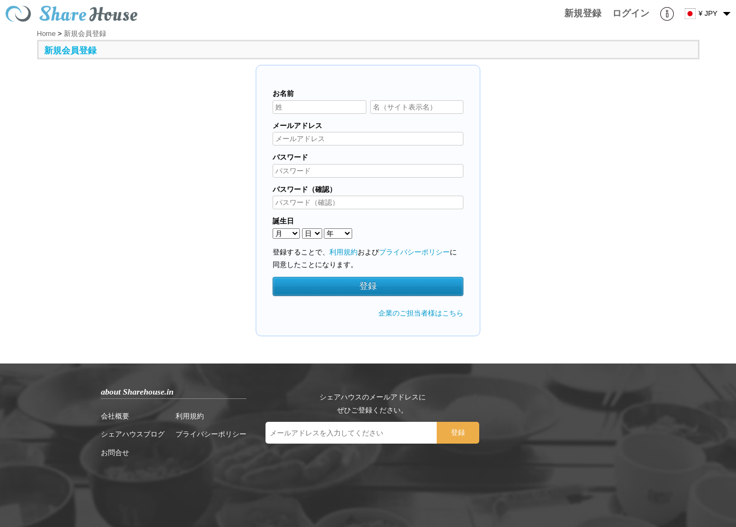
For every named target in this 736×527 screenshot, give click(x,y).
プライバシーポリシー (414, 252)
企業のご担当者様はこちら (420, 313)
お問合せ (115, 453)
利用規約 (343, 252)
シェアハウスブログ (133, 434)
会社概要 (115, 416)
